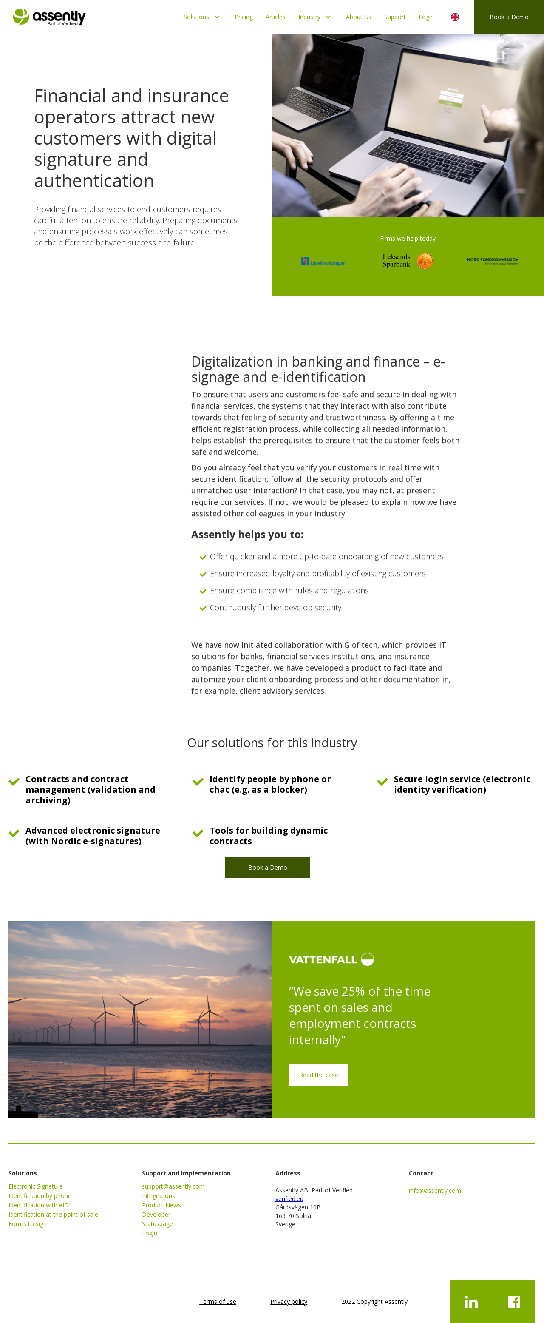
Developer (156, 1214)
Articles (276, 17)
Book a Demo (509, 17)
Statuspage (157, 1224)
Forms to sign (27, 1224)
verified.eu (289, 1199)
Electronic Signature (35, 1186)
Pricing (244, 17)
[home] (49, 15)
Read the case (318, 1075)
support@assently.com (173, 1186)
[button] (202, 17)
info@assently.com (435, 1190)
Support (395, 17)
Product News (161, 1205)
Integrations (158, 1196)
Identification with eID (38, 1205)
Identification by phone (39, 1196)
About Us (358, 17)
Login (426, 17)
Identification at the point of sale (53, 1214)
